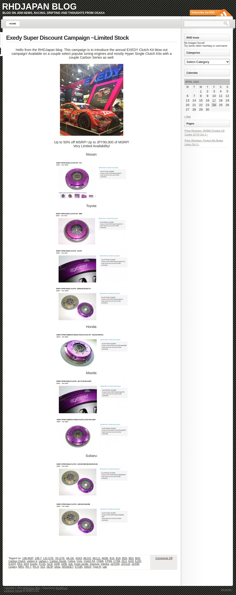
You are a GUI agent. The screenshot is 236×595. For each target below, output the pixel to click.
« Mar (187, 116)
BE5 (131, 558)
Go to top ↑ (227, 589)
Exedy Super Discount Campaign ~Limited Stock (67, 37)
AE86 (105, 558)
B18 (118, 558)
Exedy (33, 563)
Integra (105, 563)
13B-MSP (27, 558)
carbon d (32, 561)
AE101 (87, 558)
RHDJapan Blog (39, 6)
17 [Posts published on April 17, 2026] (214, 100)
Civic (79, 561)
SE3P (50, 566)
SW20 (87, 566)
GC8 (50, 563)
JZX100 (114, 563)
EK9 (26, 563)
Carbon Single (58, 561)
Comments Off (163, 558)
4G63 (79, 558)
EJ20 (138, 561)
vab (105, 566)
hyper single (81, 563)
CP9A (108, 561)
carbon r (43, 561)
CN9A (99, 561)
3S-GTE (60, 558)
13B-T (38, 558)
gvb (70, 563)
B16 (112, 558)
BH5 (137, 558)
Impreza (94, 563)
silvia (57, 566)
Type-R (97, 566)
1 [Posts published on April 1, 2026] (201, 91)
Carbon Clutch (17, 561)
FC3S (42, 563)
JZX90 (135, 563)
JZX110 (125, 563)
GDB (57, 563)
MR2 (21, 566)
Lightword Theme (13, 590)
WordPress (61, 588)
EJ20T (12, 563)
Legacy (13, 566)
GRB (64, 563)
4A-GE (70, 558)
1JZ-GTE (48, 558)
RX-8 (36, 566)
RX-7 (28, 566)
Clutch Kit (89, 561)
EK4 (19, 563)
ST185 (79, 566)
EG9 (131, 561)
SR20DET (67, 566)
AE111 (96, 558)
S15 (42, 566)
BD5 (124, 558)
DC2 (124, 561)
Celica (71, 561)
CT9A (116, 561)
